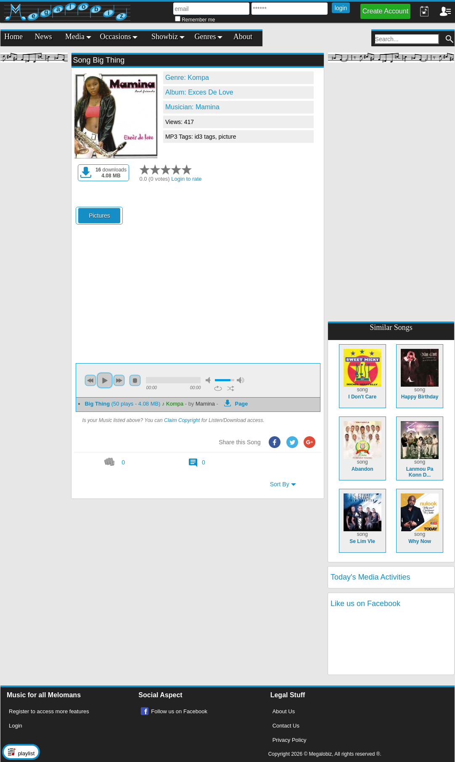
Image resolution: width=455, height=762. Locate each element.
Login (15, 725)
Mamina (205, 404)
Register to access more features (49, 711)
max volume (240, 380)
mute (209, 380)
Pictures (99, 215)
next (119, 380)
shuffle (230, 388)
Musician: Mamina (192, 107)
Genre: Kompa (187, 77)
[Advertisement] (34, 193)
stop (135, 380)
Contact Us (285, 725)
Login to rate (186, 179)
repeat (218, 388)
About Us (283, 711)
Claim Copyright (182, 420)
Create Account (385, 11)
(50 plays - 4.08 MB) (123, 404)
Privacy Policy (289, 740)
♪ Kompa (172, 404)
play (104, 380)
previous (90, 380)
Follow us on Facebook (179, 711)
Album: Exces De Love (199, 92)
